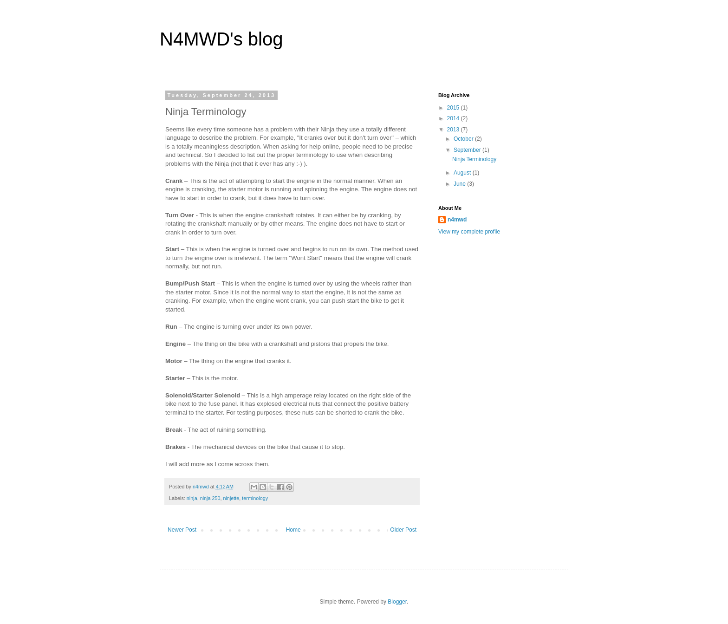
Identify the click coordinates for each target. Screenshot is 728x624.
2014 (454, 118)
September (468, 150)
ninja (192, 498)
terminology (255, 498)
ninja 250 (210, 498)
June (460, 184)
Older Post (403, 529)
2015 (454, 107)
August (463, 172)
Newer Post (182, 529)
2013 (454, 129)
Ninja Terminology (474, 159)
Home (293, 529)
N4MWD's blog (221, 39)
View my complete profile (469, 231)
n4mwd (457, 219)
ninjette (231, 498)
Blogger (397, 601)
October (464, 139)
